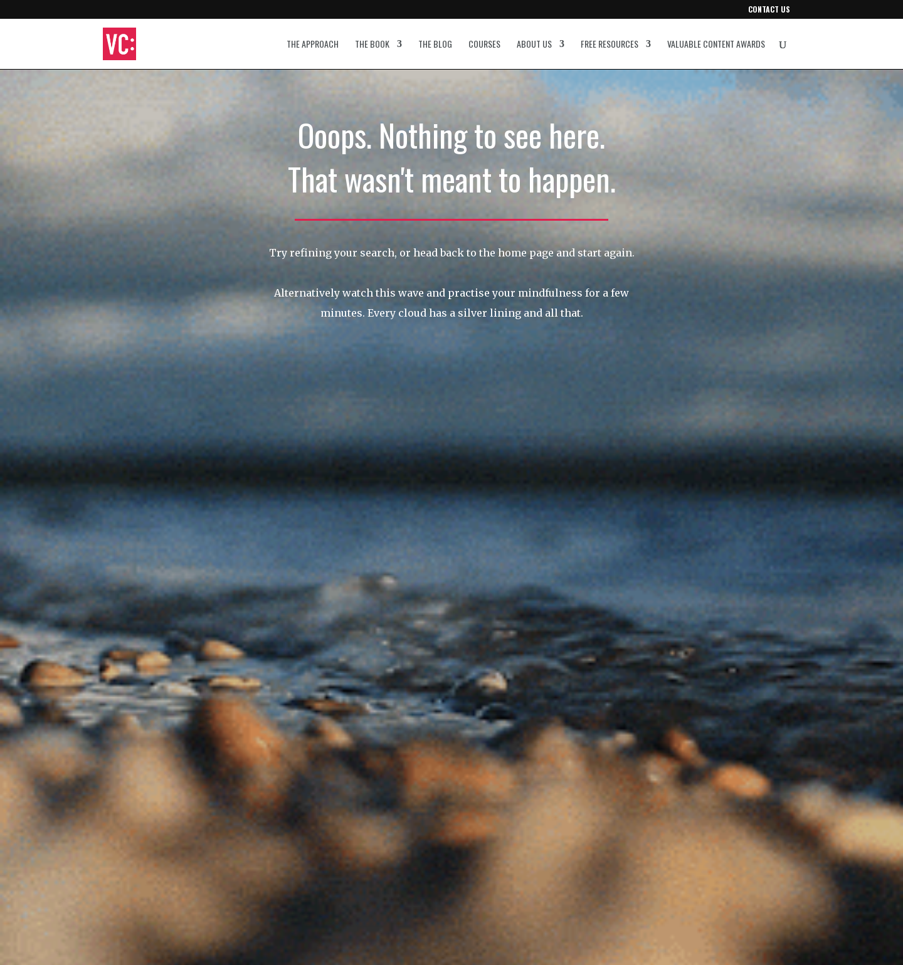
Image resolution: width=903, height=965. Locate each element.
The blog (435, 45)
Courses (484, 45)
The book (372, 45)
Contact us (769, 10)
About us (534, 45)
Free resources (609, 45)
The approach (313, 45)
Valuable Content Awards (716, 45)
